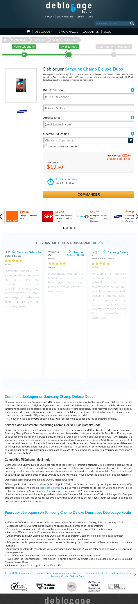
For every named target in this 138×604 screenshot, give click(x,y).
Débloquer (43, 31)
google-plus (133, 599)
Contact (80, 16)
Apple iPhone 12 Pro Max (83, 576)
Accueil (28, 31)
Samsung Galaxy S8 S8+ (79, 253)
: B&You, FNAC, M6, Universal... (98, 218)
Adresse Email (52, 117)
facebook (118, 599)
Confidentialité (115, 570)
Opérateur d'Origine (56, 133)
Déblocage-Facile (69, 7)
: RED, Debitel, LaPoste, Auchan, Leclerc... (63, 218)
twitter (126, 599)
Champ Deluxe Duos (64, 40)
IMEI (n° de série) (54, 90)
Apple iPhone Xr (79, 571)
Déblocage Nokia (10, 579)
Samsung (39, 40)
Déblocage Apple (10, 565)
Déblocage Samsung (12, 568)
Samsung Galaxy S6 (32, 252)
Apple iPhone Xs (79, 582)
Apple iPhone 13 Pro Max (83, 565)
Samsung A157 (78, 573)
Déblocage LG (9, 571)
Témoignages (67, 31)
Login (90, 16)
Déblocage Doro (10, 582)
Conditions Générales (118, 568)
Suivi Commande (65, 16)
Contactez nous (116, 565)
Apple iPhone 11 (79, 568)
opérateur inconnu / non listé (64, 146)
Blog (107, 31)
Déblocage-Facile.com (69, 547)
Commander (89, 194)
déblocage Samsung (51, 432)
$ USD (48, 16)
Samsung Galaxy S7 (121, 253)
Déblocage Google (11, 584)
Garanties (91, 31)
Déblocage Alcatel (11, 576)
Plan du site (114, 573)
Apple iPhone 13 (79, 579)
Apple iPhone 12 (79, 584)
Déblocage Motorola (12, 573)
